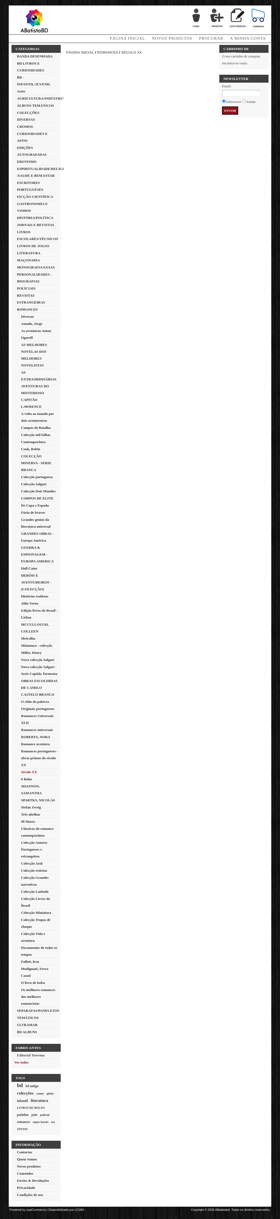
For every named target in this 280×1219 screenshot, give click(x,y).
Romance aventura (35, 744)
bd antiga (31, 1086)
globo (50, 1093)
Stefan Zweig (31, 807)
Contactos (24, 1152)
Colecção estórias (34, 870)
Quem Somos (27, 1159)
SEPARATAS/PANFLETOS (38, 1011)
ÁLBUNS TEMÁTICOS (35, 105)
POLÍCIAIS (26, 288)
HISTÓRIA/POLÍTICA (35, 218)
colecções (25, 1093)
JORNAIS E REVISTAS (35, 225)
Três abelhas (30, 814)
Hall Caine (29, 568)
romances (23, 1122)
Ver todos (21, 1062)
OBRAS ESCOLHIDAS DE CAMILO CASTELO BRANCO (39, 688)
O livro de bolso (33, 983)
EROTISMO (27, 162)
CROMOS (25, 127)
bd (20, 1085)
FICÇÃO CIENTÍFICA (35, 197)
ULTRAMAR (27, 1025)
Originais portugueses (37, 709)
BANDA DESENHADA (34, 56)
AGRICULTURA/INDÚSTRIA (41, 98)
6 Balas (26, 779)
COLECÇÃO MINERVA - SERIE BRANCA (36, 463)
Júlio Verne (29, 603)
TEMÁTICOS (28, 1018)
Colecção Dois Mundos (38, 491)
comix (40, 1093)
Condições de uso (30, 1195)
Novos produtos (172, 38)
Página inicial (80, 52)
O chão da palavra (35, 702)
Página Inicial (127, 38)
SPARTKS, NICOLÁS (38, 800)
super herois (41, 1121)
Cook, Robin (30, 449)
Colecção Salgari (33, 484)
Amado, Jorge (31, 324)
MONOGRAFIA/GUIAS (36, 267)
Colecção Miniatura (36, 913)
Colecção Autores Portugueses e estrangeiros (34, 849)
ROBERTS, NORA (35, 737)
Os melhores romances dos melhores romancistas (38, 997)
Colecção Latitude (35, 891)
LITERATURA (28, 253)
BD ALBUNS (27, 1032)
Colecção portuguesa (36, 477)
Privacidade (26, 1188)
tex (53, 1121)
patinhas (23, 1115)
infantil (22, 1101)
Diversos (27, 316)
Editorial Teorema (31, 1055)
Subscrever (233, 102)
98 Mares (28, 821)
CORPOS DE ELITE (37, 498)
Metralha (28, 638)
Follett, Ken (30, 962)
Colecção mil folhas (36, 435)
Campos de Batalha (36, 428)
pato (34, 1115)
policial (44, 1114)
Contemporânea (33, 442)
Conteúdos (25, 1173)
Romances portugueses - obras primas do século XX (39, 758)
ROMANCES (27, 309)
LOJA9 (79, 1209)
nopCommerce (36, 1209)
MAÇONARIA (28, 260)
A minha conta (248, 38)
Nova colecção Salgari (37, 660)
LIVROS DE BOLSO (31, 1107)
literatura (39, 1100)
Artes (21, 91)
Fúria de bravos (33, 512)
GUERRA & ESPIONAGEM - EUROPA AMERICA (37, 554)
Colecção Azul (31, 863)
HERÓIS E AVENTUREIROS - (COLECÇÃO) (36, 582)
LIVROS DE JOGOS (33, 246)
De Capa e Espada (35, 505)
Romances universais (37, 730)
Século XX (29, 772)
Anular (251, 102)
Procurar (211, 38)
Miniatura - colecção (36, 645)
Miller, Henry (31, 653)
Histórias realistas (34, 596)
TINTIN (22, 1129)
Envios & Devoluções (33, 1180)
